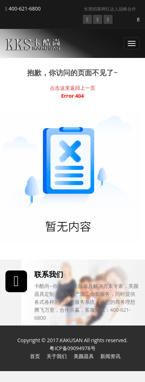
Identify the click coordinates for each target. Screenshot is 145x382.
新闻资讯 (110, 356)
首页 (35, 356)
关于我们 (57, 356)
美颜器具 (84, 356)
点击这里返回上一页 (72, 87)
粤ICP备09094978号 (72, 348)
